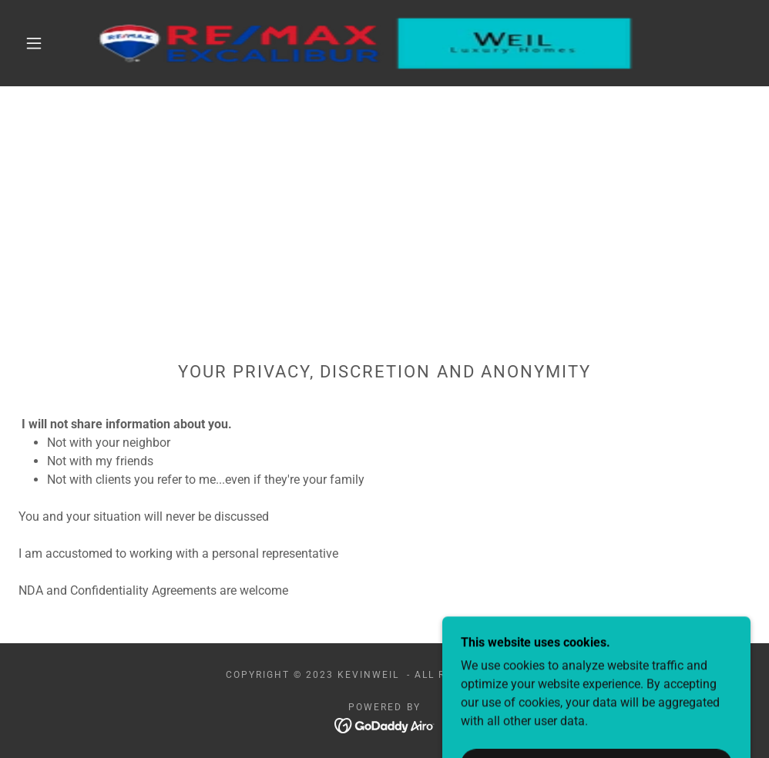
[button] (36, 43)
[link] (366, 43)
